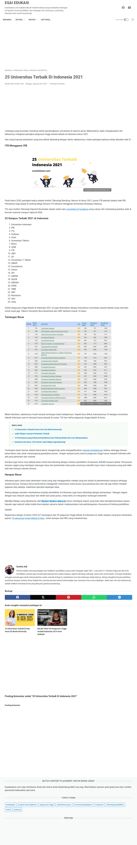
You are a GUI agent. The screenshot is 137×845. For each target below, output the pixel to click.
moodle (116, 464)
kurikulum (126, 90)
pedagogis (105, 70)
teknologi (106, 697)
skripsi (121, 498)
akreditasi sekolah (108, 419)
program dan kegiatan (110, 75)
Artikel (21, 20)
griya (104, 716)
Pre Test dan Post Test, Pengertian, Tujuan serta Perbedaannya (113, 294)
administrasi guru (108, 85)
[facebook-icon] (124, 8)
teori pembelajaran (108, 503)
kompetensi (118, 449)
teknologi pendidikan (109, 95)
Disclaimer (59, 835)
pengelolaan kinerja (121, 473)
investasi (106, 734)
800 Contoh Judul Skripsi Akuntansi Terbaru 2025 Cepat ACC (113, 313)
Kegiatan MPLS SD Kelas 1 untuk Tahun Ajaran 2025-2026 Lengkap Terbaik (114, 390)
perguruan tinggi (108, 80)
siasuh (103, 498)
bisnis (105, 679)
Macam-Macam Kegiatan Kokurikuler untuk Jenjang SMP (114, 223)
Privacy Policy (72, 835)
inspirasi (106, 684)
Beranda (9, 20)
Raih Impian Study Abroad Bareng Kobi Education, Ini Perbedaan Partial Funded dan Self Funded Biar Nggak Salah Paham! (116, 640)
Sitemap (38, 835)
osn (124, 464)
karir (104, 702)
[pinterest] (47, 642)
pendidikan (105, 473)
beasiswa (105, 429)
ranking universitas (109, 488)
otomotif (106, 720)
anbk (121, 419)
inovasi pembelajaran (109, 90)
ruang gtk (105, 493)
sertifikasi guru (118, 493)
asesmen (104, 424)
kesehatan (107, 725)
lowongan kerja (107, 454)
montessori (105, 464)
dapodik (126, 434)
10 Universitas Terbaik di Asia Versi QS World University (38, 446)
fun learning (124, 439)
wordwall (123, 503)
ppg (102, 478)
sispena (112, 498)
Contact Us (97, 835)
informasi (121, 444)
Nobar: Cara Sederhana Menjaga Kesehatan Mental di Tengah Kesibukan (116, 626)
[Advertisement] (47, 47)
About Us (49, 835)
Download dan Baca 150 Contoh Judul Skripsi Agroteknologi (40, 462)
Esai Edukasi (17, 3)
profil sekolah (106, 483)
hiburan (105, 693)
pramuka (111, 478)
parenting (106, 706)
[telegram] (81, 642)
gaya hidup (107, 711)
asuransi (106, 729)
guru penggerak (107, 444)
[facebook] (13, 642)
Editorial (47, 20)
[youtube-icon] (130, 8)
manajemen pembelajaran (111, 459)
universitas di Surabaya (77, 220)
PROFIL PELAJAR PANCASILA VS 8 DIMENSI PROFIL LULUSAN (114, 274)
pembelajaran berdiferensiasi (113, 469)
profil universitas (122, 483)
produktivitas (123, 478)
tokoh (123, 95)
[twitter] (30, 642)
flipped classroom (108, 439)
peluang (104, 100)
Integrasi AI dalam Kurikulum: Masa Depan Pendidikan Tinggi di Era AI (117, 662)
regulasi (123, 488)
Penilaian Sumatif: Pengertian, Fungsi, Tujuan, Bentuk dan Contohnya (114, 371)
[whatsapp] (64, 642)
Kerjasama (85, 835)
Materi (34, 20)
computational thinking (110, 434)
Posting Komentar (57, 86)
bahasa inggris (117, 424)
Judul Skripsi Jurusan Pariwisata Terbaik (32, 451)
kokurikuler (105, 449)
